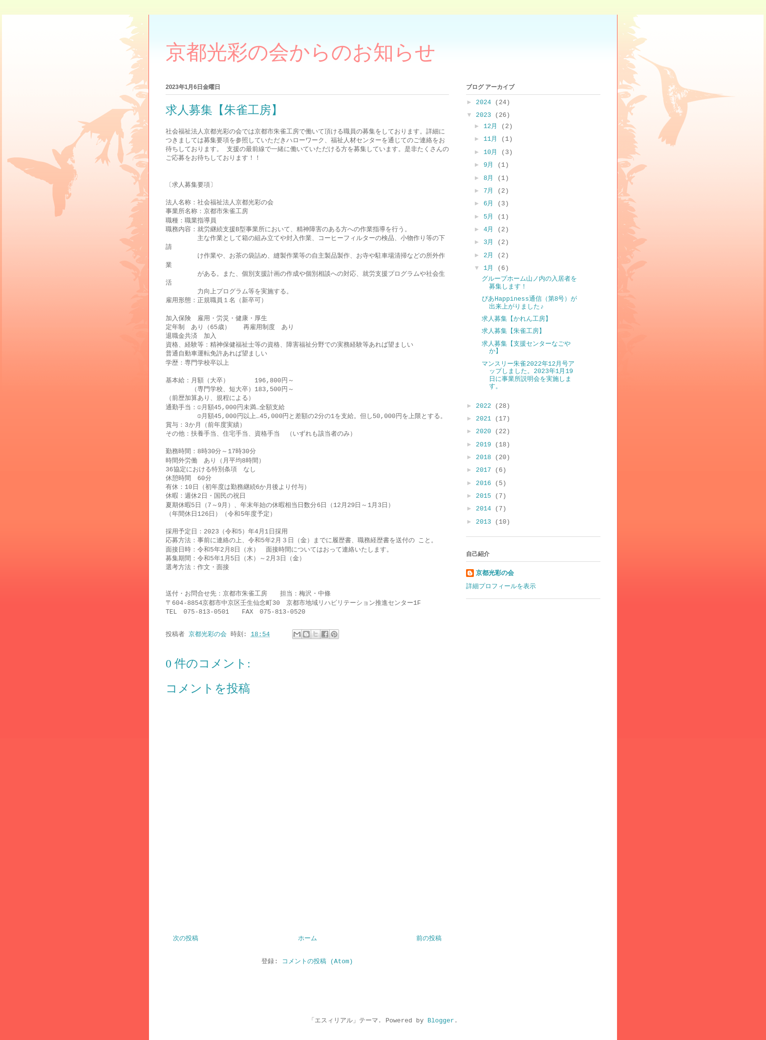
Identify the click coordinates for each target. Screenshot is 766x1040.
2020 (485, 431)
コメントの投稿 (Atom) (317, 961)
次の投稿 (185, 938)
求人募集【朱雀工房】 (513, 331)
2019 (485, 444)
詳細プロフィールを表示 (501, 586)
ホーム (307, 938)
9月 (491, 165)
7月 (491, 191)
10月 (492, 152)
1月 (491, 268)
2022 (485, 406)
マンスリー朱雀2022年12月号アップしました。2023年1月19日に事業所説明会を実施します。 (528, 375)
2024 (485, 102)
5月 (491, 217)
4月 (491, 229)
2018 (485, 457)
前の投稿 (429, 938)
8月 (491, 178)
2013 (485, 522)
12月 (492, 126)
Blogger (440, 1020)
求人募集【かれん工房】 (517, 319)
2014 (485, 508)
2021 (485, 418)
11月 (492, 139)
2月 (491, 255)
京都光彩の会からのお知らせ (301, 52)
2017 (485, 470)
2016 (485, 483)
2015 (485, 496)
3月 (491, 242)
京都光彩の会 (495, 573)
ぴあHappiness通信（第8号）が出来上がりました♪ (529, 302)
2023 (485, 115)
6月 (491, 203)
